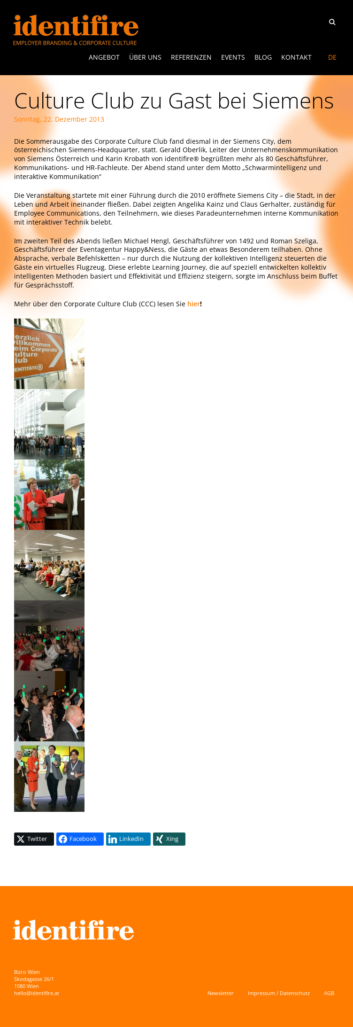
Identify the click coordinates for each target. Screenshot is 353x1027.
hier (193, 303)
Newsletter (220, 992)
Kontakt (296, 57)
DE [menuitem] (332, 57)
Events (233, 57)
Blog (263, 57)
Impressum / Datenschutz (279, 992)
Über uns (145, 57)
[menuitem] (332, 57)
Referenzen (191, 57)
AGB (329, 992)
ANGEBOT (104, 57)
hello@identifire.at (36, 992)
